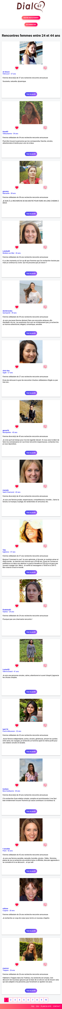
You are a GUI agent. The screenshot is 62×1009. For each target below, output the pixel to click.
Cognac (5, 911)
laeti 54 (5, 729)
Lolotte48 (6, 251)
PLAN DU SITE (46, 1006)
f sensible (6, 849)
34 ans (15, 134)
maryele (6, 490)
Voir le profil (30, 94)
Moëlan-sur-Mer (8, 253)
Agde (4, 373)
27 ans (10, 373)
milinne (5, 909)
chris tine (6, 371)
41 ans (16, 671)
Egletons (6, 552)
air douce (6, 72)
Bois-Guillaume (8, 791)
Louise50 (6, 669)
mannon (6, 968)
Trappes (6, 970)
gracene (6, 191)
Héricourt (6, 74)
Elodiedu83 (7, 610)
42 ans (17, 492)
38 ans (13, 193)
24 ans (11, 612)
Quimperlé (6, 313)
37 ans (13, 74)
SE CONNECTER (31, 24)
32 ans (18, 731)
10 (46, 1000)
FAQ (32, 1006)
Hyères (5, 612)
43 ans (14, 432)
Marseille (6, 193)
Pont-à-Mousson (9, 731)
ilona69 (5, 132)
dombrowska (7, 311)
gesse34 (6, 430)
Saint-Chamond (8, 492)
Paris (4, 851)
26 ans (18, 253)
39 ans (14, 313)
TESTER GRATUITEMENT (31, 17)
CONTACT (56, 1006)
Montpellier (7, 432)
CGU (37, 1006)
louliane (5, 789)
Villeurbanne (7, 134)
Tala (4, 550)
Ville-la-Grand (7, 671)
